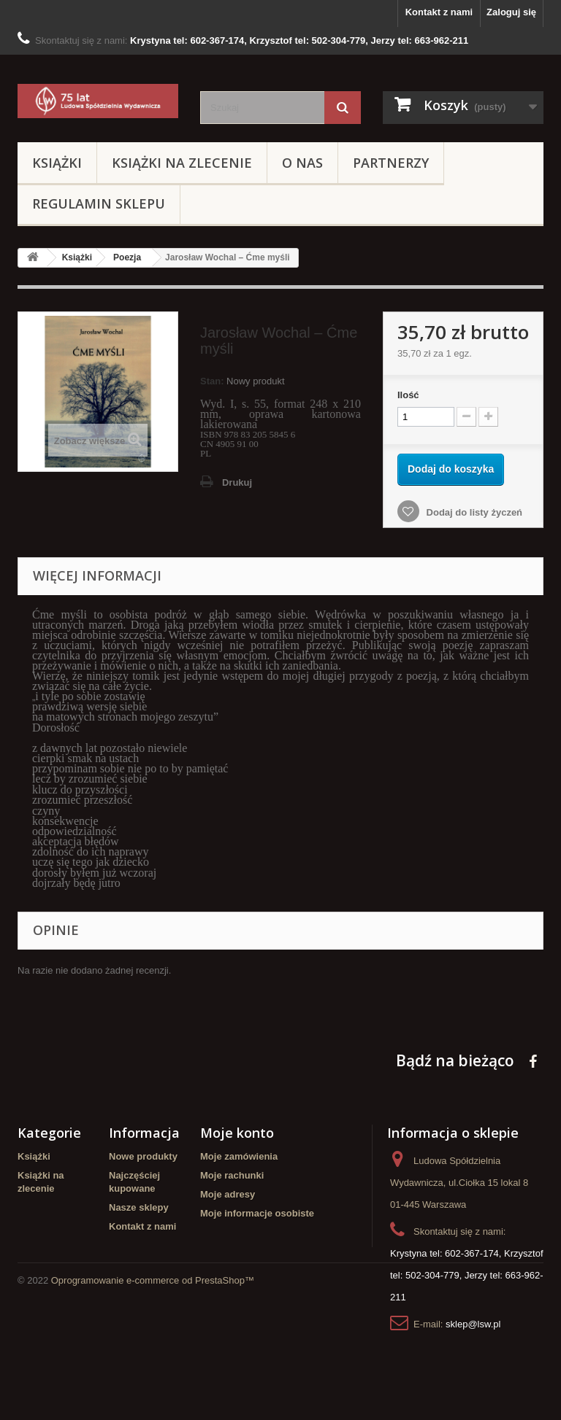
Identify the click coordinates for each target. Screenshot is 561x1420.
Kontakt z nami (439, 12)
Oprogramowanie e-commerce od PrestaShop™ (152, 1380)
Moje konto (237, 1132)
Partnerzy (391, 162)
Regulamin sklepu (98, 203)
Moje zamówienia (239, 1156)
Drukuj (237, 482)
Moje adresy (227, 1194)
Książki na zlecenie (182, 162)
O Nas (302, 162)
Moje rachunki (232, 1175)
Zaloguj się (511, 12)
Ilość (408, 394)
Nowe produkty (143, 1156)
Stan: (212, 381)
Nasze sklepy (139, 1207)
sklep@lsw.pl (473, 1324)
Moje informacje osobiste (257, 1213)
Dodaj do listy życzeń (473, 512)
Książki (57, 162)
